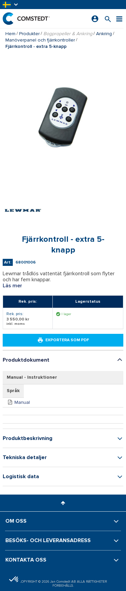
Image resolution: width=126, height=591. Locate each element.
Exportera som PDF (63, 340)
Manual (22, 402)
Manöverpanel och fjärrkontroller (40, 40)
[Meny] (119, 18)
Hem (10, 33)
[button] (11, 4)
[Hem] (26, 18)
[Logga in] (94, 19)
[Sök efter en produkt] (108, 18)
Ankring (104, 33)
